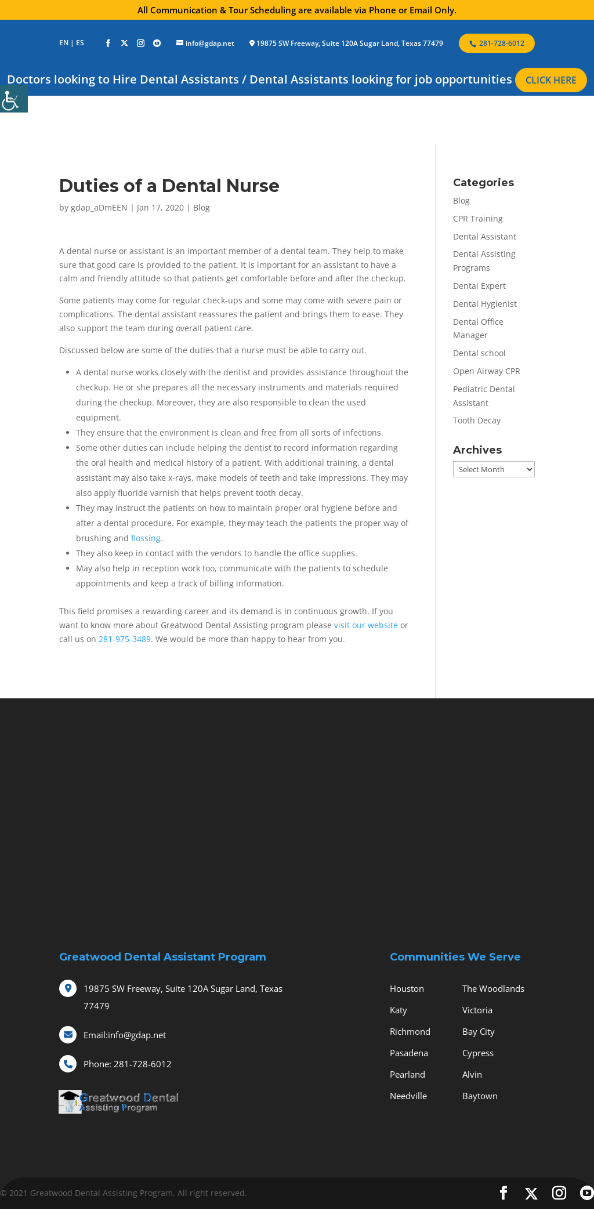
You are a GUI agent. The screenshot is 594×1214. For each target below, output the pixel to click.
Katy (398, 1010)
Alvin (472, 1074)
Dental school (479, 352)
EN (63, 43)
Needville (408, 1095)
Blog (201, 207)
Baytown (480, 1095)
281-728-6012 (128, 1064)
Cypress (478, 1053)
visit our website (366, 624)
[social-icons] (108, 43)
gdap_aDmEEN (99, 207)
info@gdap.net (125, 1035)
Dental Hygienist (485, 303)
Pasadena (409, 1053)
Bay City (478, 1031)
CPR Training (478, 218)
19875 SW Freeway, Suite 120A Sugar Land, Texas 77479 (349, 43)
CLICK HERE (551, 80)
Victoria (477, 1010)
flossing (146, 537)
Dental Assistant (484, 236)
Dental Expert (479, 285)
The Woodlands (493, 988)
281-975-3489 (125, 638)
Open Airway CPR (486, 370)
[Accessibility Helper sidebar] (14, 99)
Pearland (407, 1074)
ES (80, 43)
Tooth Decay (477, 420)
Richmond (410, 1031)
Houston (407, 988)
